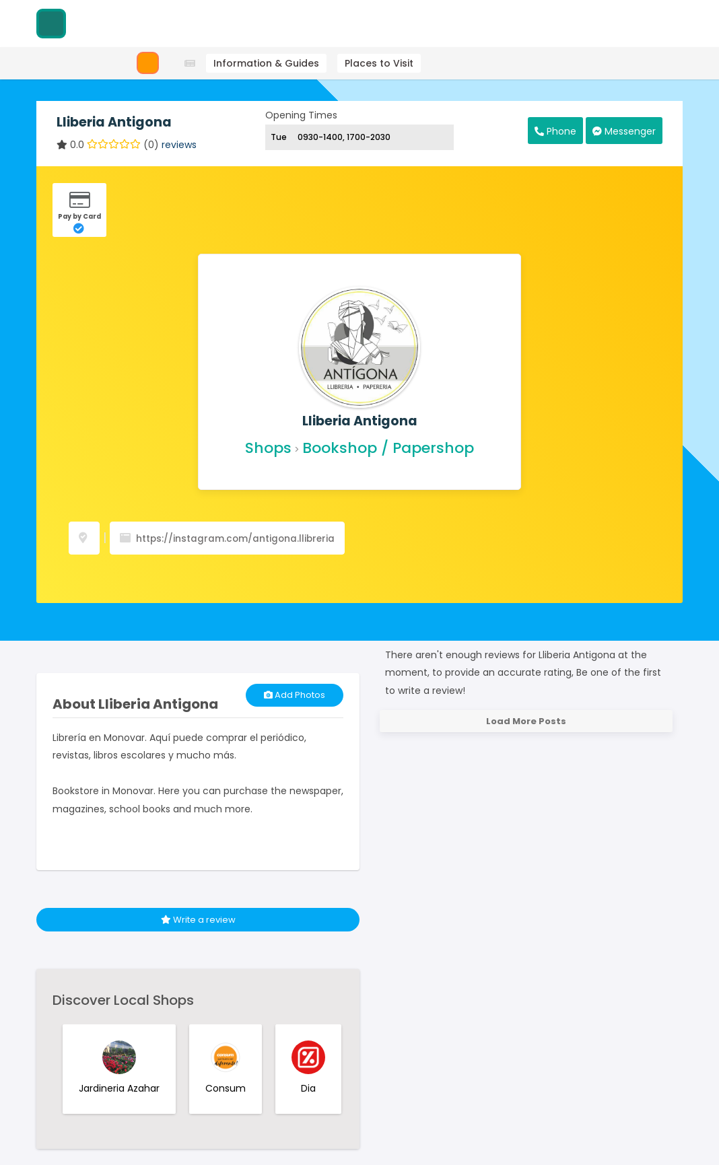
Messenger (624, 131)
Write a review (198, 919)
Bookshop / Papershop (388, 447)
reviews (179, 144)
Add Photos (294, 695)
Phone (555, 131)
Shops (268, 447)
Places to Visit (379, 63)
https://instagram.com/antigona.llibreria (235, 538)
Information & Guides (266, 63)
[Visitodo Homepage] (51, 23)
